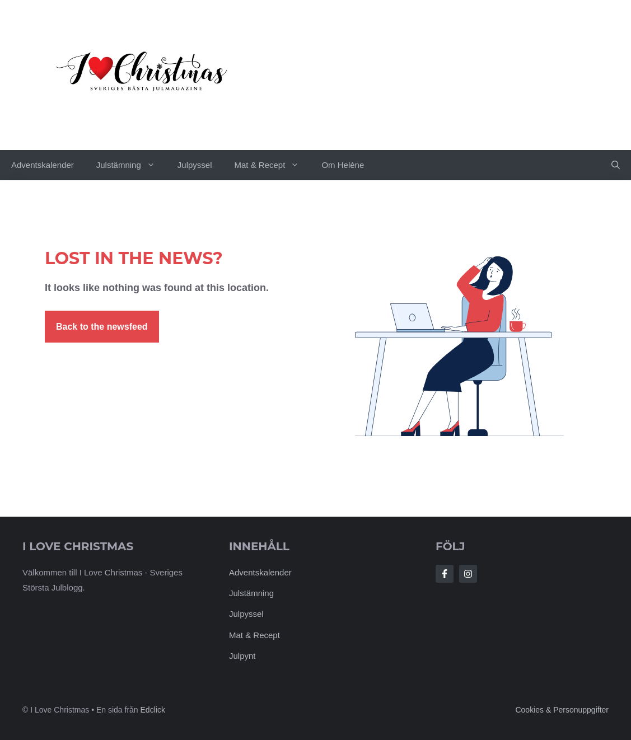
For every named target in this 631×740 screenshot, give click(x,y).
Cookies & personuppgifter (562, 709)
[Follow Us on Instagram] (468, 574)
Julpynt (242, 656)
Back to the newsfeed (102, 326)
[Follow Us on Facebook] (445, 574)
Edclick (153, 709)
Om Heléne (342, 165)
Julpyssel (194, 165)
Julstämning (131, 165)
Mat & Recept (273, 165)
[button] (615, 165)
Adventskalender (42, 165)
